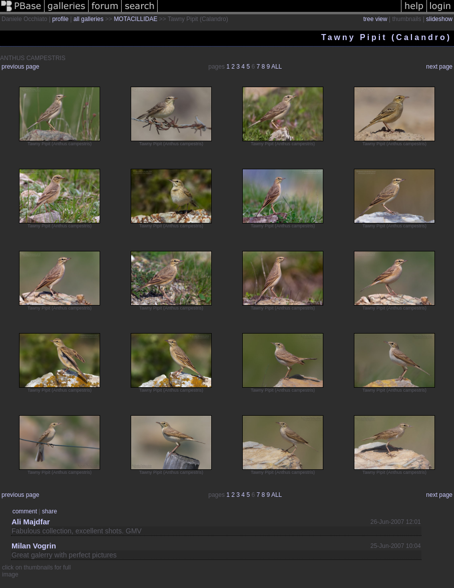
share (49, 511)
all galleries (89, 19)
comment (25, 511)
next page (439, 66)
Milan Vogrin (34, 545)
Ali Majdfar (31, 521)
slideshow (439, 19)
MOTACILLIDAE (135, 19)
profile (60, 19)
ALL (276, 66)
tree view (375, 19)
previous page (20, 66)
